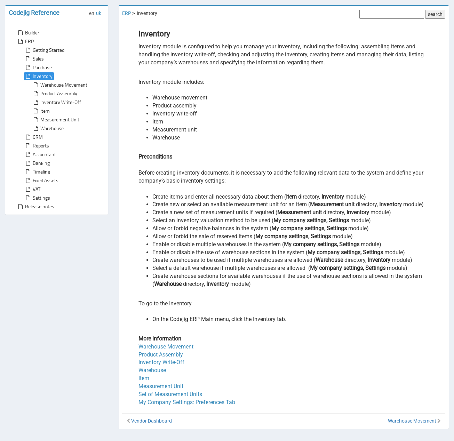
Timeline (37, 172)
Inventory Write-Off (56, 102)
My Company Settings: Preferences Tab (186, 402)
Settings (37, 198)
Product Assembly (54, 93)
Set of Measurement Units (170, 394)
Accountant (40, 154)
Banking (37, 163)
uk (98, 13)
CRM (33, 137)
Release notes (35, 206)
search (435, 14)
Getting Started (44, 50)
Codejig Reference (34, 12)
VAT (32, 189)
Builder (28, 33)
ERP (25, 41)
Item (41, 111)
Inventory (38, 76)
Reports (36, 146)
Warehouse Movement (59, 85)
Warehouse (48, 128)
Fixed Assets (41, 180)
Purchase (38, 67)
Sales (34, 59)
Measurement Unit (55, 119)
